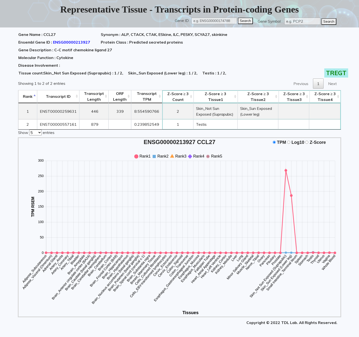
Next (332, 83)
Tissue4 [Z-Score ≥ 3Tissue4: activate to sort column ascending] (325, 96)
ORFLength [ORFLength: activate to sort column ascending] (120, 96)
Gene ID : (182, 20)
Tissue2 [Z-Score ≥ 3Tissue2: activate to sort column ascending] (258, 96)
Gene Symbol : (270, 21)
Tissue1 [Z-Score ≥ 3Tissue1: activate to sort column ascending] (215, 96)
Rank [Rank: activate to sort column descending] (28, 96)
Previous (300, 83)
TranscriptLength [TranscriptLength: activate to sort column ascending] (94, 96)
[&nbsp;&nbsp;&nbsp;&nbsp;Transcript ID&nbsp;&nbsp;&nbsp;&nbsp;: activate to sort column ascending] (58, 96)
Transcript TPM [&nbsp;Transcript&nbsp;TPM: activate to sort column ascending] (147, 96)
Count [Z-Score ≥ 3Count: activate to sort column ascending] (178, 96)
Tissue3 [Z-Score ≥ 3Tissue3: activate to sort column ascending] (294, 96)
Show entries (36, 132)
